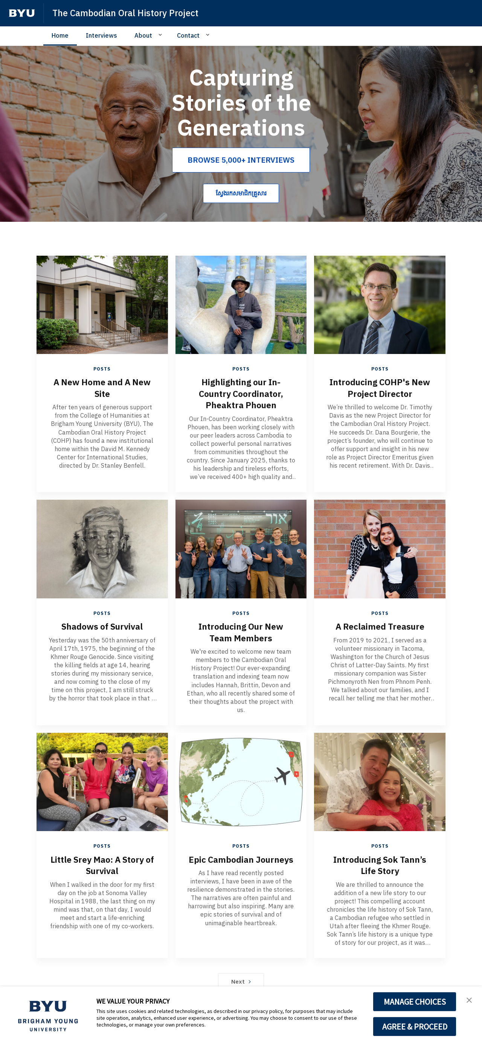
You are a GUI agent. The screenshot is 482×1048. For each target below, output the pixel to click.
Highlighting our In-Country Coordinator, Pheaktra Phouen (241, 393)
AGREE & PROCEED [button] (414, 1026)
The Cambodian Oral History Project (127, 13)
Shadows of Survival (102, 625)
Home (60, 35)
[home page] (22, 13)
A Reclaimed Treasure (380, 625)
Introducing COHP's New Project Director (380, 387)
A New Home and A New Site (102, 387)
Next (241, 980)
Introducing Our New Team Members (241, 631)
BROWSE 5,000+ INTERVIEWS (241, 160)
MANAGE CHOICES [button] (415, 1001)
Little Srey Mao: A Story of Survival (102, 864)
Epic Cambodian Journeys (241, 864)
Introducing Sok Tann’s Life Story (380, 864)
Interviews (101, 35)
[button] (469, 999)
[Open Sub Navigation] (161, 35)
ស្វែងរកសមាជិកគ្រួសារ (241, 193)
